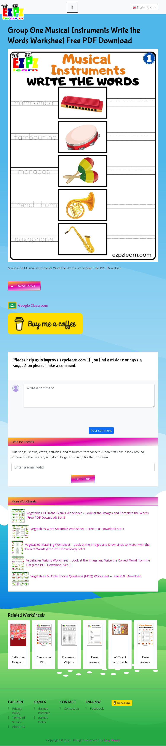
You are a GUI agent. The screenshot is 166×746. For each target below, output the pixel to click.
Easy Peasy (112, 740)
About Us (18, 727)
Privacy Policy (17, 710)
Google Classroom (28, 305)
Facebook (97, 708)
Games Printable (44, 710)
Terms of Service (18, 720)
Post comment (101, 430)
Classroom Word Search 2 (45, 662)
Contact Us (72, 708)
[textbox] (144, 7)
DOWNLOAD (26, 285)
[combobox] (144, 7)
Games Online (43, 720)
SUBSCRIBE (83, 478)
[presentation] (122, 418)
